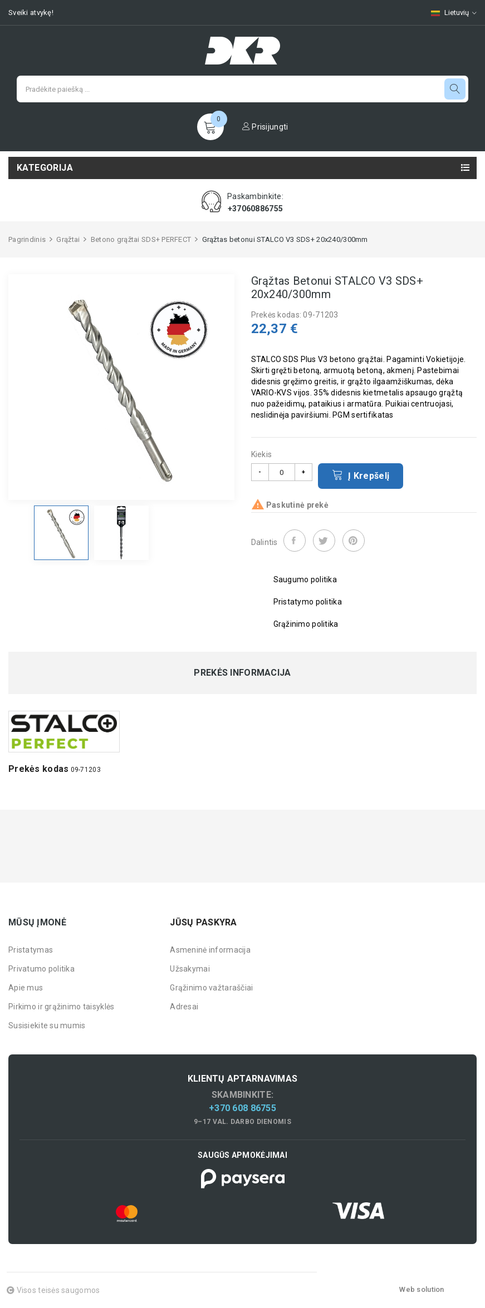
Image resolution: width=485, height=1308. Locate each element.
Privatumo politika (41, 968)
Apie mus (25, 987)
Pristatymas (30, 949)
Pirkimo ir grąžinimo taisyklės (61, 1006)
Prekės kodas (38, 769)
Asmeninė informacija (210, 949)
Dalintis (294, 540)
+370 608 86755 (242, 1108)
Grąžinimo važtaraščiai (211, 987)
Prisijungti (265, 126)
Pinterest (353, 540)
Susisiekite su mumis (47, 1025)
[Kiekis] (281, 472)
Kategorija (45, 167)
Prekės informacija (242, 672)
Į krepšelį (361, 475)
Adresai (184, 1006)
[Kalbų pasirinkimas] (448, 12)
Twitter (324, 540)
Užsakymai (190, 968)
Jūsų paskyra (203, 922)
